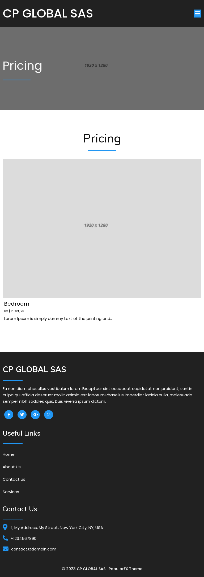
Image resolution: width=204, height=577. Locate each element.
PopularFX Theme (125, 568)
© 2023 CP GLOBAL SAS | (85, 568)
